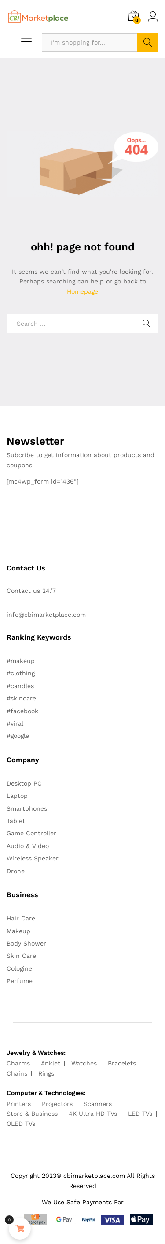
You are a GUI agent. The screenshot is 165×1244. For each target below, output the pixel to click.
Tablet (16, 820)
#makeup (21, 660)
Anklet (50, 1063)
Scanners (98, 1103)
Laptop (17, 795)
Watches (84, 1063)
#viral (15, 723)
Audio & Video (28, 845)
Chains (17, 1073)
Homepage (82, 291)
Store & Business (32, 1113)
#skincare (21, 698)
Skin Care (21, 955)
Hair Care (21, 918)
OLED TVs (21, 1123)
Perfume (20, 980)
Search (147, 42)
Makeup (18, 931)
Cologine (19, 968)
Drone (16, 871)
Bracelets (122, 1063)
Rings (46, 1073)
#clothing (21, 673)
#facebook (22, 711)
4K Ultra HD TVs (93, 1113)
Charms (18, 1063)
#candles (20, 685)
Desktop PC (24, 783)
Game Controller (31, 833)
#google (18, 735)
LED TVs (140, 1113)
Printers (19, 1103)
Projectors (57, 1103)
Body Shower (26, 943)
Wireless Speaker (33, 858)
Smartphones (27, 808)
